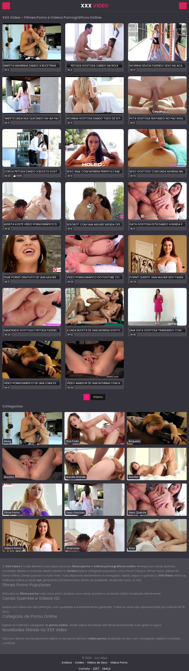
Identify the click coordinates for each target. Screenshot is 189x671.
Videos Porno (119, 662)
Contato (84, 669)
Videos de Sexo (97, 662)
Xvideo (79, 662)
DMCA (106, 669)
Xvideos (67, 662)
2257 (96, 669)
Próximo (98, 397)
